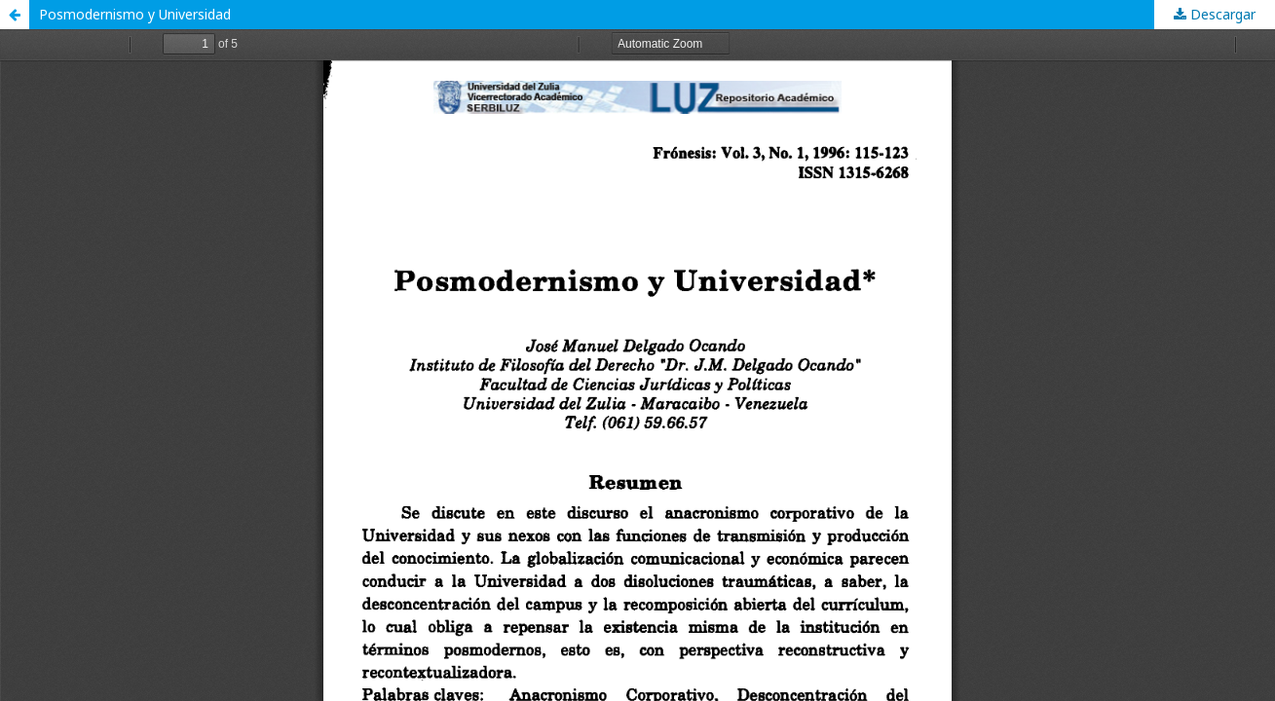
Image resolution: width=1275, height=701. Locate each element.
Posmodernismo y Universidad (135, 14)
